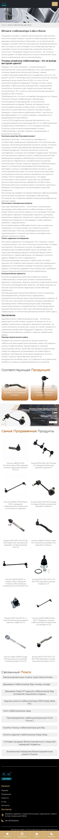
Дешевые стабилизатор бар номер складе (26, 684)
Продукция (22, 834)
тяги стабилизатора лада (17, 711)
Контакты (51, 834)
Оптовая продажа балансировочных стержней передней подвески (30, 743)
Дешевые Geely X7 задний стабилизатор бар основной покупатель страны (29, 692)
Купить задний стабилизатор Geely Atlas (25, 734)
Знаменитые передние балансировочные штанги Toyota (29, 753)
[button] (53, 387)
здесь (54, 312)
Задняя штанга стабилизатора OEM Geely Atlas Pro (29, 702)
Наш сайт (27, 309)
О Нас (37, 834)
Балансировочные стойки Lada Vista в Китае (27, 677)
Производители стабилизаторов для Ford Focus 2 (29, 719)
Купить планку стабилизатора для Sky (24, 727)
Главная (3, 25)
